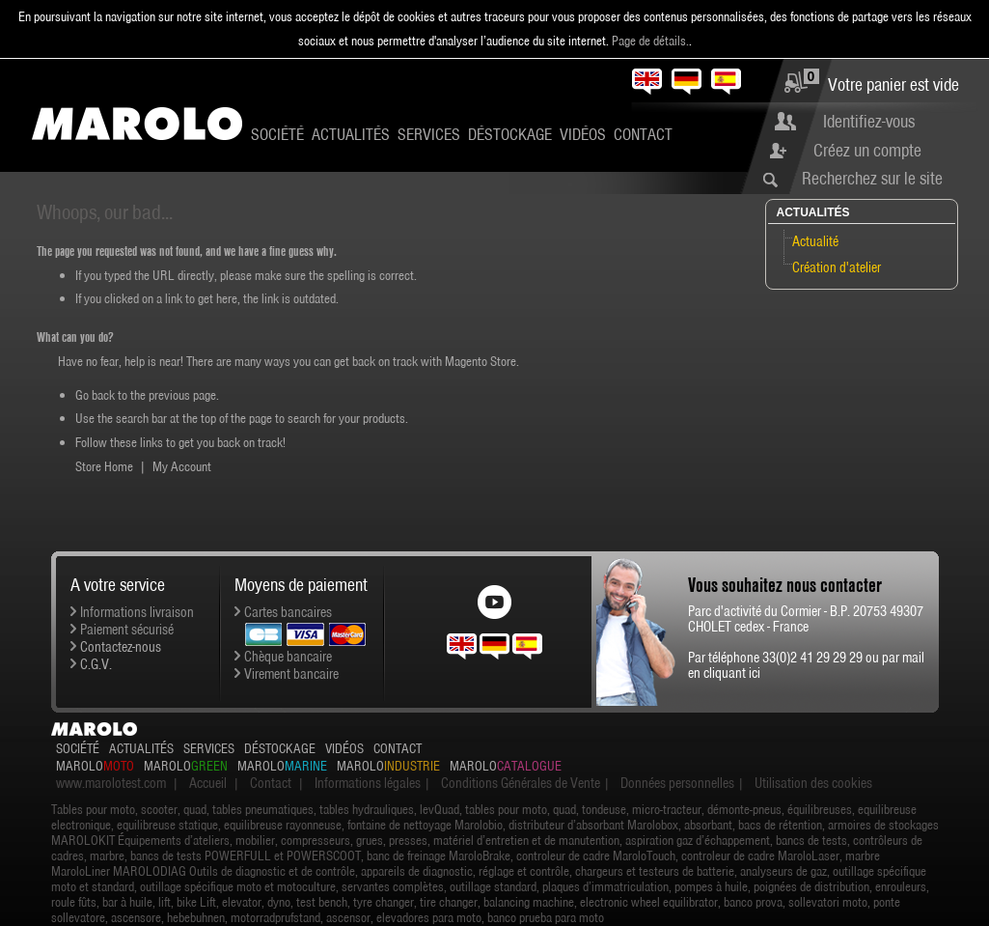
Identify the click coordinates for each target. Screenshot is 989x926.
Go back (95, 395)
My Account (181, 466)
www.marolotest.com (111, 783)
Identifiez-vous (869, 121)
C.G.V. (96, 664)
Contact (643, 134)
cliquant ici (731, 673)
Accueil (208, 783)
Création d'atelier (836, 267)
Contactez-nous (120, 647)
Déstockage (510, 134)
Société (277, 134)
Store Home (104, 466)
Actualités (351, 134)
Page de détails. (650, 40)
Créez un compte (867, 150)
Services (429, 134)
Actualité (815, 241)
